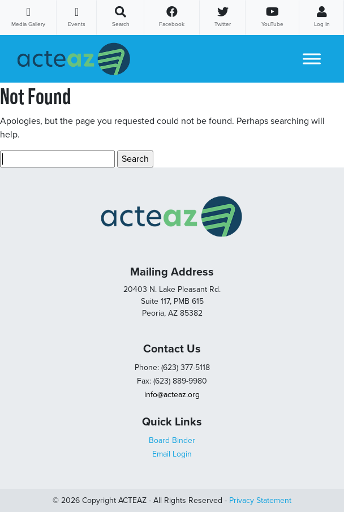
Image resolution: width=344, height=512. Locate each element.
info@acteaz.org (172, 394)
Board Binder (172, 440)
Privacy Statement (260, 500)
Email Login (172, 454)
